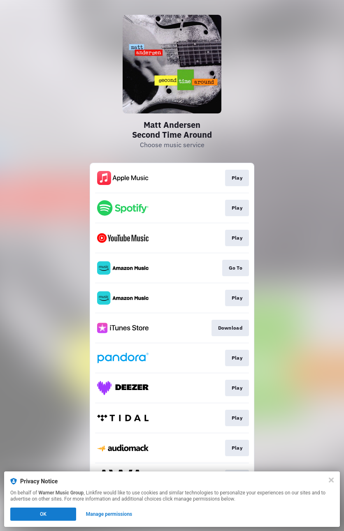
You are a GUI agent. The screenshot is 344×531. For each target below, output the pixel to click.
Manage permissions (109, 514)
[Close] (331, 480)
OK (43, 514)
